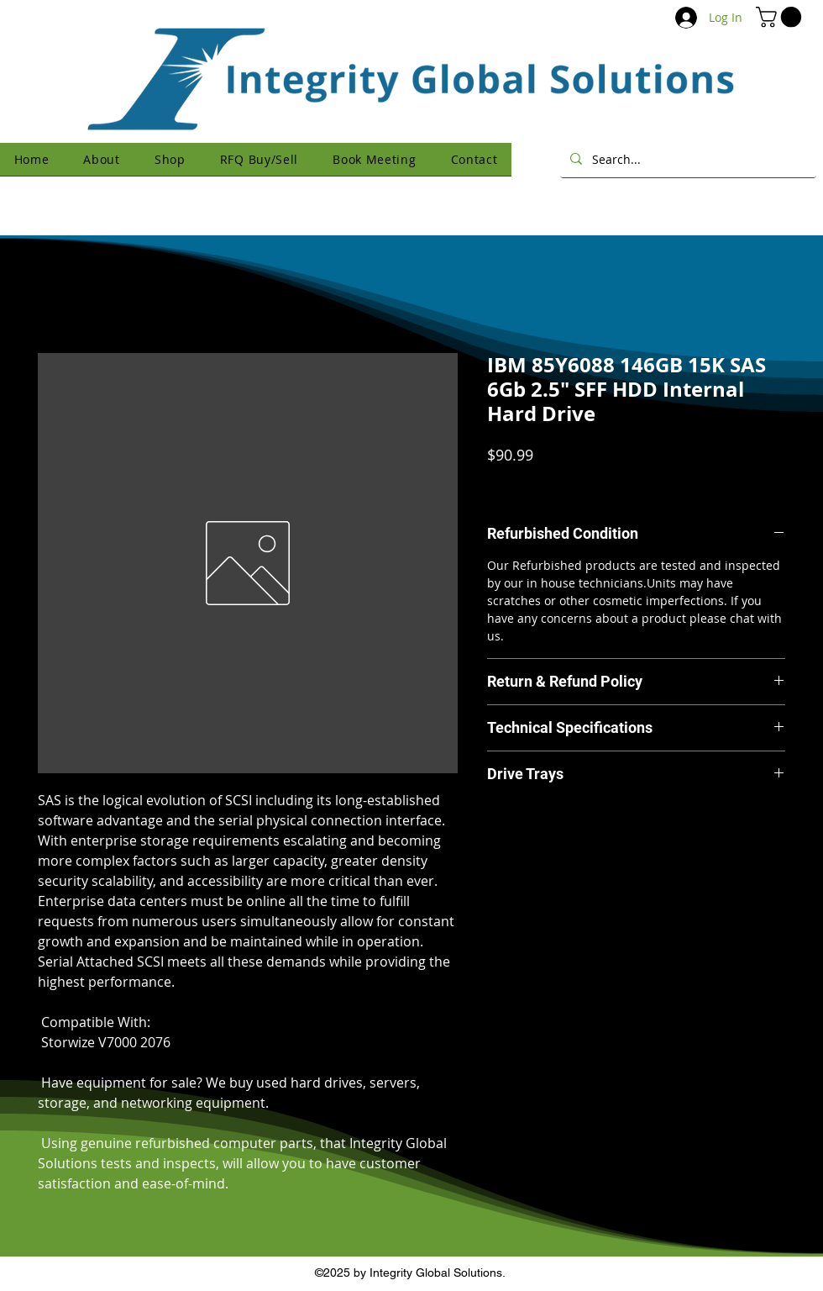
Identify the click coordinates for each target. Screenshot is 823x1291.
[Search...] (686, 158)
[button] (781, 17)
